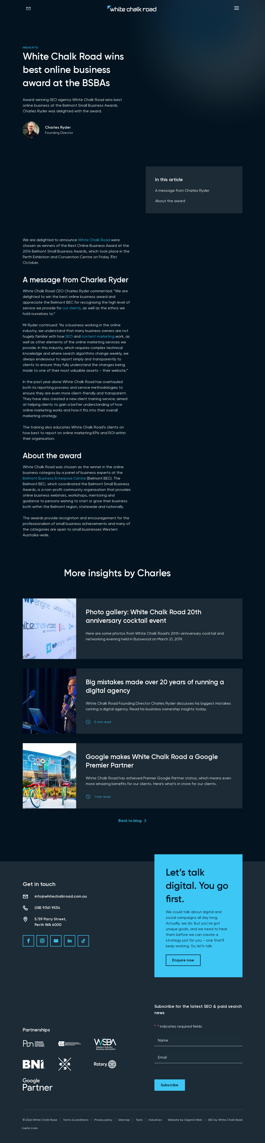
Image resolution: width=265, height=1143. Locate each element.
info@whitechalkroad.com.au (61, 896)
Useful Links (30, 1128)
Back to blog (130, 820)
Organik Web (193, 1119)
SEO (69, 336)
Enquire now (183, 960)
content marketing (97, 336)
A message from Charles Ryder (182, 190)
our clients (72, 308)
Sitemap (124, 1119)
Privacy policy (103, 1119)
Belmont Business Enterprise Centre (54, 478)
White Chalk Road (94, 240)
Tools (139, 1119)
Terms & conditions (75, 1119)
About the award (170, 201)
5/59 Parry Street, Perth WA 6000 (50, 922)
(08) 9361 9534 (47, 907)
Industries (155, 1119)
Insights (30, 47)
